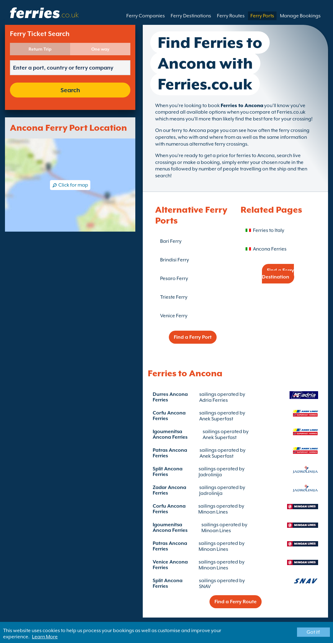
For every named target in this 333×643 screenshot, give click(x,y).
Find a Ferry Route (235, 602)
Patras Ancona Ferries (170, 453)
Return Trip (40, 49)
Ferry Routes (231, 16)
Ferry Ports (262, 16)
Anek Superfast (216, 419)
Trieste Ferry (173, 297)
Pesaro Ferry (174, 278)
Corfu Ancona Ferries (169, 415)
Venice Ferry (173, 316)
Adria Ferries (213, 400)
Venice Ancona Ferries (170, 564)
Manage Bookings (300, 16)
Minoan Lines (213, 512)
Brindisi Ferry (174, 260)
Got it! (313, 632)
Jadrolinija (210, 475)
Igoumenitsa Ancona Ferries (170, 434)
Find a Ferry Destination (278, 274)
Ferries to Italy (268, 230)
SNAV (205, 586)
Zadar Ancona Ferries (169, 490)
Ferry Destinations (191, 16)
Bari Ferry (171, 241)
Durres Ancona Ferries (170, 397)
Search (70, 90)
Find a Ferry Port (193, 337)
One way (100, 49)
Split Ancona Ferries (167, 471)
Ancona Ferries (269, 249)
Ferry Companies (145, 16)
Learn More (45, 637)
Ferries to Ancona (242, 105)
